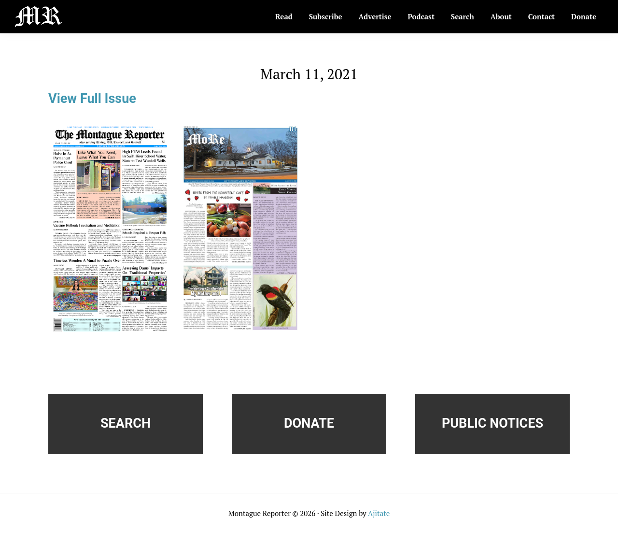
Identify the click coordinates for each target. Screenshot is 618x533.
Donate (309, 423)
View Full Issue (92, 98)
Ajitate (379, 513)
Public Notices (492, 423)
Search (125, 423)
